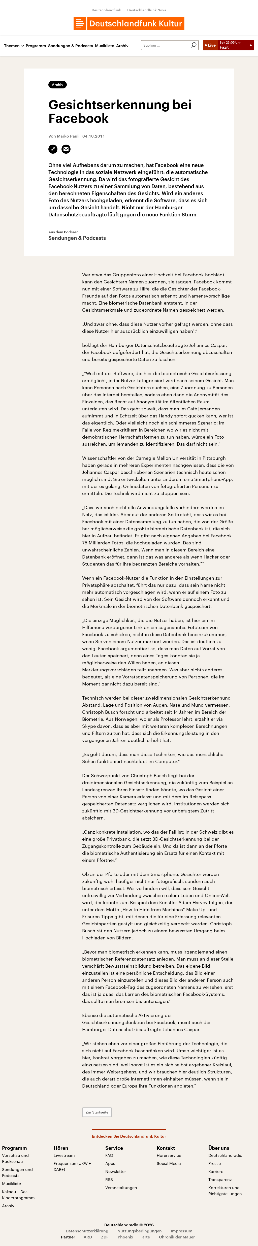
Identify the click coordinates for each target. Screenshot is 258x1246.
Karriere (215, 1171)
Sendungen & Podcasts (70, 46)
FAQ (109, 1155)
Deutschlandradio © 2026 (129, 1224)
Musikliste (104, 46)
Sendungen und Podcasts (17, 1172)
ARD (88, 1236)
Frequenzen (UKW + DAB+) (72, 1166)
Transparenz (220, 1179)
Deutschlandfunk (106, 10)
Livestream (64, 1155)
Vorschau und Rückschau (15, 1158)
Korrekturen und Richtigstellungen (225, 1190)
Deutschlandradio (225, 1155)
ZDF (105, 1236)
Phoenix (125, 1236)
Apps (110, 1163)
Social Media (169, 1163)
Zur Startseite (97, 1112)
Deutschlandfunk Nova (146, 10)
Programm (36, 46)
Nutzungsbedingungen (139, 1230)
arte (146, 1236)
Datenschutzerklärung (87, 1230)
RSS (109, 1179)
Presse (214, 1163)
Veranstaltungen (121, 1187)
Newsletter (115, 1171)
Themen (12, 46)
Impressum (181, 1230)
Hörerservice (169, 1155)
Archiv (122, 46)
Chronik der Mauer (177, 1236)
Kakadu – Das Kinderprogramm (18, 1194)
